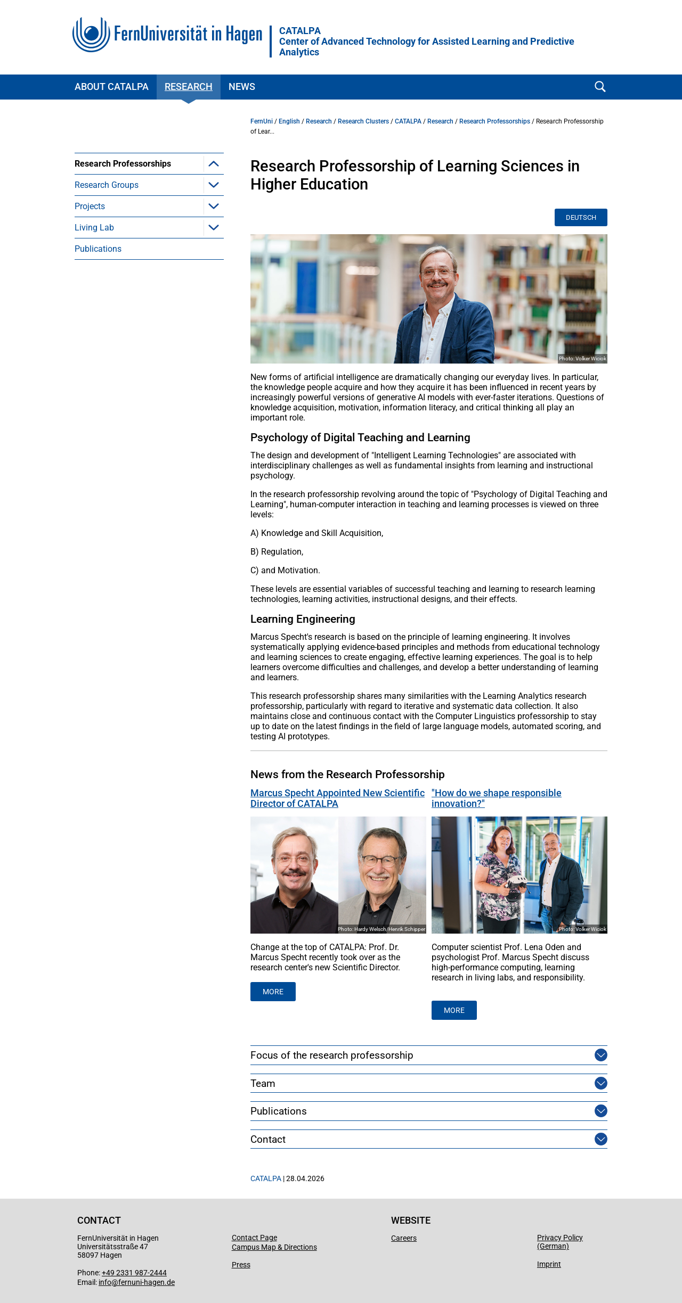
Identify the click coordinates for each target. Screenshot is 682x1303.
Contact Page (254, 1237)
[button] (214, 163)
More (454, 1010)
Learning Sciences (126, 227)
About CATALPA (112, 86)
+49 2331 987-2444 (134, 1272)
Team (262, 1083)
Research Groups (107, 249)
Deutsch (581, 217)
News (242, 86)
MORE (273, 991)
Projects (90, 270)
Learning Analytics (125, 206)
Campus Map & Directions (274, 1247)
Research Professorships (123, 164)
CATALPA (408, 121)
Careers (404, 1238)
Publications (98, 313)
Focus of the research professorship (331, 1055)
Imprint (549, 1264)
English (289, 121)
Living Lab (94, 291)
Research (189, 86)
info (105, 1282)
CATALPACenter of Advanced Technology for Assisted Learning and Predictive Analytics (426, 41)
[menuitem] (149, 195)
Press (241, 1264)
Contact (268, 1139)
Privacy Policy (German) (560, 1241)
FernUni (261, 121)
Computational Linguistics (140, 185)
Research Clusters (363, 121)
